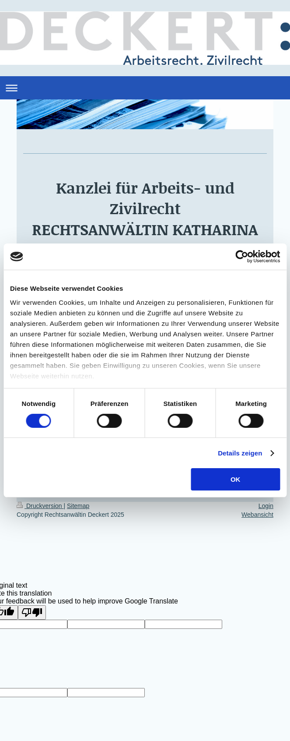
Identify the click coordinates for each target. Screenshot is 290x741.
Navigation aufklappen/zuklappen (145, 87)
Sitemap (78, 505)
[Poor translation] (32, 612)
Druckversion (40, 505)
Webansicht (257, 514)
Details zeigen (240, 453)
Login (266, 505)
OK (236, 479)
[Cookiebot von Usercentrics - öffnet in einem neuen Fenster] (241, 256)
